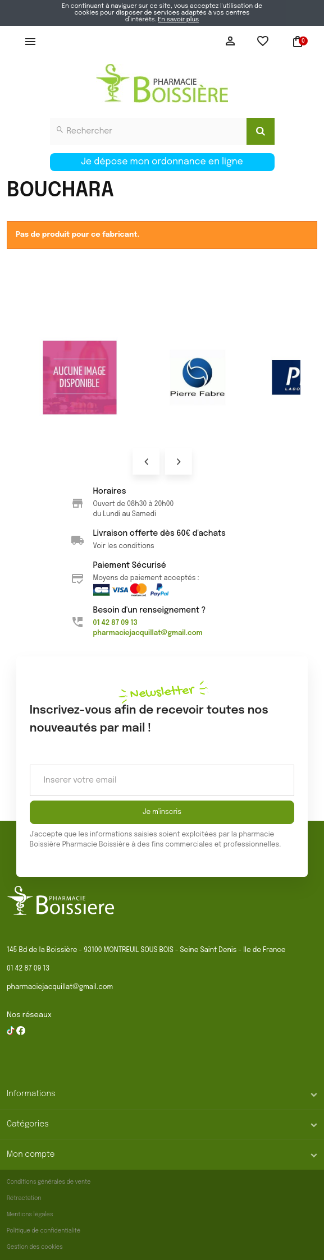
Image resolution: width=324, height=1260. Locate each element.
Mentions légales (30, 1214)
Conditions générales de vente (48, 1182)
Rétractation (24, 1198)
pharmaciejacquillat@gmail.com (60, 987)
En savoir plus (178, 19)
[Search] (261, 131)
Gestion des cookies (35, 1247)
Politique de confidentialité (43, 1231)
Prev (146, 461)
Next (178, 461)
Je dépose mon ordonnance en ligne (162, 162)
